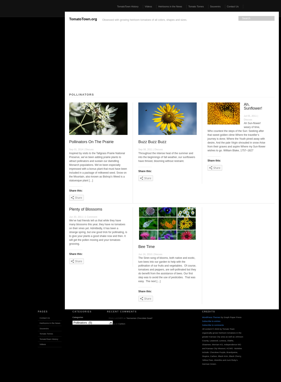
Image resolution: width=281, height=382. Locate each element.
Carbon (121, 324)
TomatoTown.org (83, 19)
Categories (77, 317)
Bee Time (146, 247)
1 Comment (91, 217)
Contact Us (233, 6)
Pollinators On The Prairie (91, 142)
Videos (148, 6)
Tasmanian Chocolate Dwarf (139, 318)
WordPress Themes (211, 317)
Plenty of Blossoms (85, 209)
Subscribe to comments (213, 325)
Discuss (89, 149)
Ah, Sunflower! (253, 106)
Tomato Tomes (196, 6)
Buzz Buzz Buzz (152, 142)
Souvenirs (215, 6)
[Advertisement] (32, 76)
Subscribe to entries (211, 321)
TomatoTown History (128, 6)
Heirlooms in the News (170, 6)
